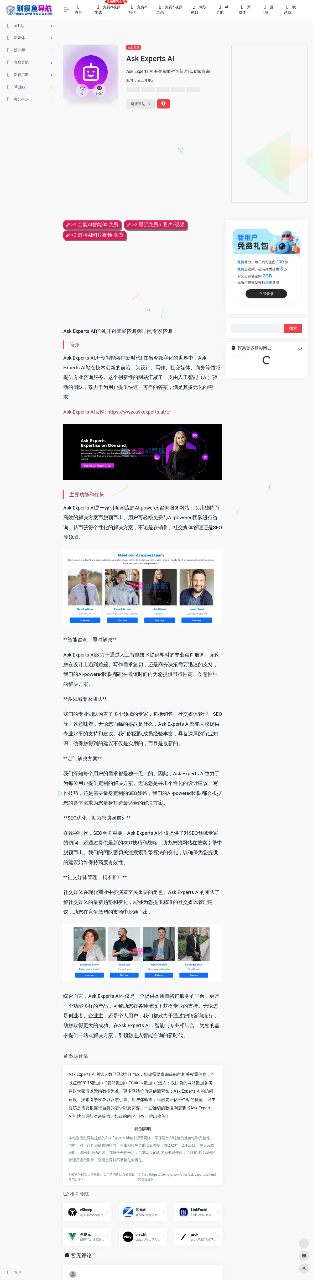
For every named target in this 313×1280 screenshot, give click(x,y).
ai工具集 (133, 47)
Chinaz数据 (141, 1082)
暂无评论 (81, 1255)
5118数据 (91, 1082)
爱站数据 (115, 1082)
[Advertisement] (269, 123)
